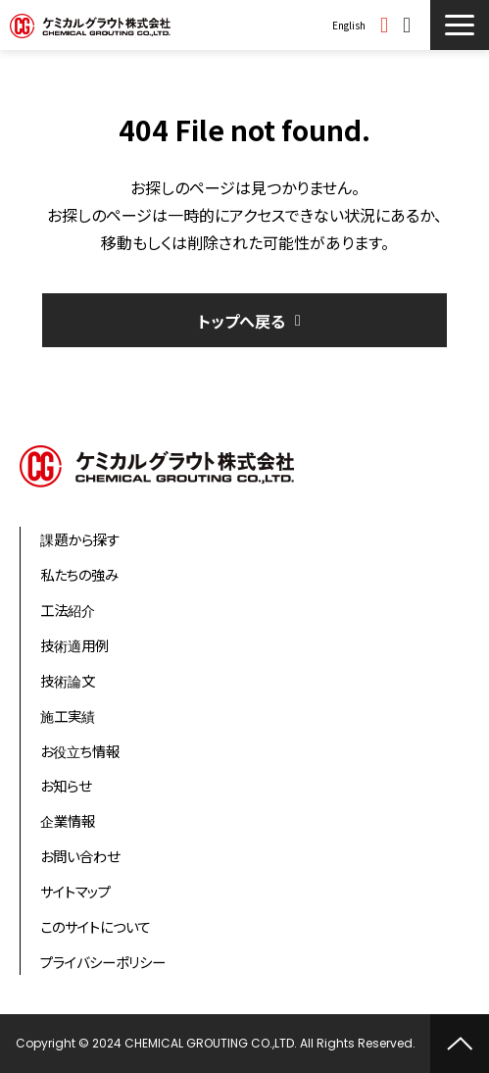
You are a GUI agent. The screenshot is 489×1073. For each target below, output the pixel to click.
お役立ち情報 (80, 751)
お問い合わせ (409, 25)
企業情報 (67, 820)
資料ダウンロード (386, 25)
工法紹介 (67, 609)
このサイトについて (95, 926)
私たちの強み (79, 574)
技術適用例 (74, 645)
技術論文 (67, 680)
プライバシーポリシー (103, 961)
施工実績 (67, 715)
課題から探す (80, 539)
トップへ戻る (241, 320)
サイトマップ (75, 891)
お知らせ (65, 785)
